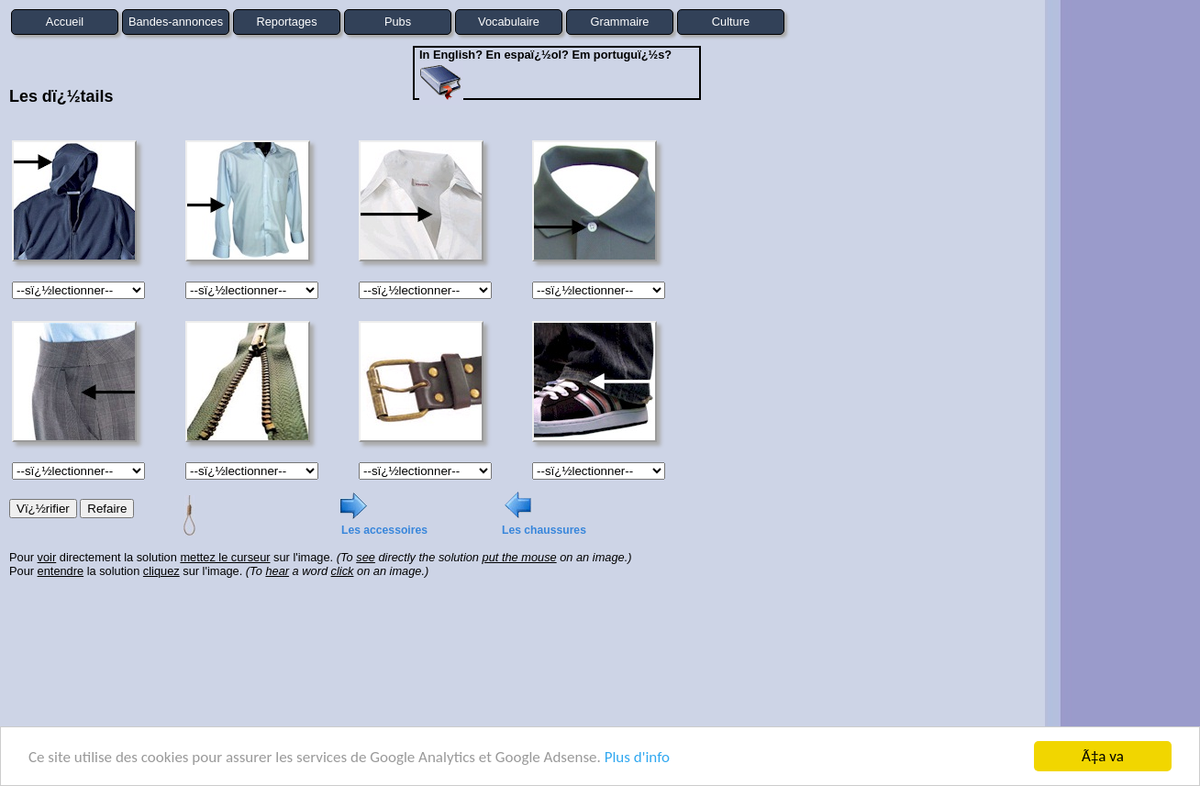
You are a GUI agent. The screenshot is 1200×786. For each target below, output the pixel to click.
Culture (731, 21)
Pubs (397, 21)
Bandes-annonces (175, 21)
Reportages (286, 21)
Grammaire (620, 21)
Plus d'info (637, 757)
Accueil (64, 21)
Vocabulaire (508, 21)
